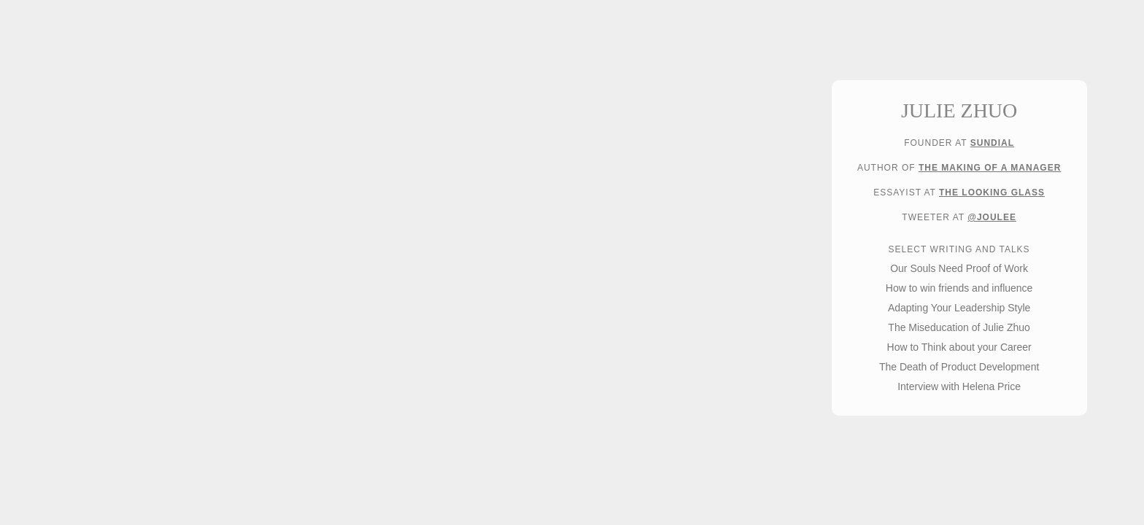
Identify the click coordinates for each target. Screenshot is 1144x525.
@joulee (991, 217)
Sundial (992, 143)
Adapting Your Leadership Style (959, 308)
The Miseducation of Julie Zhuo (959, 327)
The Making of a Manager (990, 168)
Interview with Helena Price (959, 386)
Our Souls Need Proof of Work (959, 268)
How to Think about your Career (959, 347)
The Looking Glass (992, 192)
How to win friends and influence (959, 288)
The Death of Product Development (959, 367)
